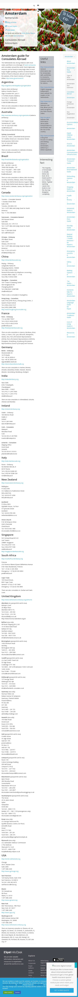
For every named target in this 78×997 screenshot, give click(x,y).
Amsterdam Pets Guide (71, 219)
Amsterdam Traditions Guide (71, 315)
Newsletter (45, 973)
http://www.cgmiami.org (9, 900)
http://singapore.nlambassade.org (13, 551)
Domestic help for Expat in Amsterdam (71, 293)
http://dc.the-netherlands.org (11, 859)
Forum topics (11, 26)
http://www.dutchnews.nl (49, 87)
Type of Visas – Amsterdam (71, 77)
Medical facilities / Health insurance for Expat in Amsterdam (71, 240)
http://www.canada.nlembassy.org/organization (17, 196)
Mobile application (44, 969)
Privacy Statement (68, 983)
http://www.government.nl (14, 78)
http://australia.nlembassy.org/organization (16, 115)
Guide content (31, 972)
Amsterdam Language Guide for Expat (71, 304)
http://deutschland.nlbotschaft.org (13, 364)
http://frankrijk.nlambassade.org (12, 328)
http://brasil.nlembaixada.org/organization (15, 159)
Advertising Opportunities (45, 962)
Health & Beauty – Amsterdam (71, 199)
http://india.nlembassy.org (10, 379)
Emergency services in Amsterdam (71, 254)
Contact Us (44, 965)
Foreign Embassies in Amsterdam (71, 105)
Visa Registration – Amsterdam (71, 115)
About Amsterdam (71, 62)
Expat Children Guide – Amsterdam (71, 136)
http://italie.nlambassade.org (11, 461)
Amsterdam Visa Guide (71, 70)
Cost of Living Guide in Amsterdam (71, 325)
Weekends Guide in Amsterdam (71, 210)
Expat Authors (31, 967)
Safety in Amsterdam (71, 264)
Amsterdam (69, 56)
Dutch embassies (30, 65)
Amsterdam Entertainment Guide (71, 170)
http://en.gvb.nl (45, 117)
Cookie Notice (38, 985)
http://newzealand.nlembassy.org (12, 483)
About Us (31, 961)
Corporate (32, 963)
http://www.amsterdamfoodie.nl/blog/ (53, 136)
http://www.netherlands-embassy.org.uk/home (17, 600)
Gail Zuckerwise (18, 36)
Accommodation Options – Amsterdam (71, 125)
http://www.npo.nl (46, 101)
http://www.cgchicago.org (10, 871)
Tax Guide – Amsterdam (71, 283)
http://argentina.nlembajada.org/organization (16, 85)
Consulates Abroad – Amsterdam (71, 95)
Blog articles (10, 22)
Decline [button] (17, 992)
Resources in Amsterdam (71, 335)
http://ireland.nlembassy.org (11, 409)
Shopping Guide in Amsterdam (71, 189)
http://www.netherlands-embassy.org (14, 925)
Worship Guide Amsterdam (71, 228)
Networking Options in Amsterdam (71, 179)
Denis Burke (26, 33)
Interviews (10, 30)
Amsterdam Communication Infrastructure (71, 152)
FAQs (30, 975)
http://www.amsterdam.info (50, 67)
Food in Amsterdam (71, 145)
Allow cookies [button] (8, 992)
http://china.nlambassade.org (11, 260)
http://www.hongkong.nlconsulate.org (14, 309)
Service (19, 985)
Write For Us (45, 975)
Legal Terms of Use (9, 985)
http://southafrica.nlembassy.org (12, 559)
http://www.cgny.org (8, 912)
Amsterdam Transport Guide (71, 161)
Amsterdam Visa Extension (71, 85)
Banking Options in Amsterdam (71, 273)
